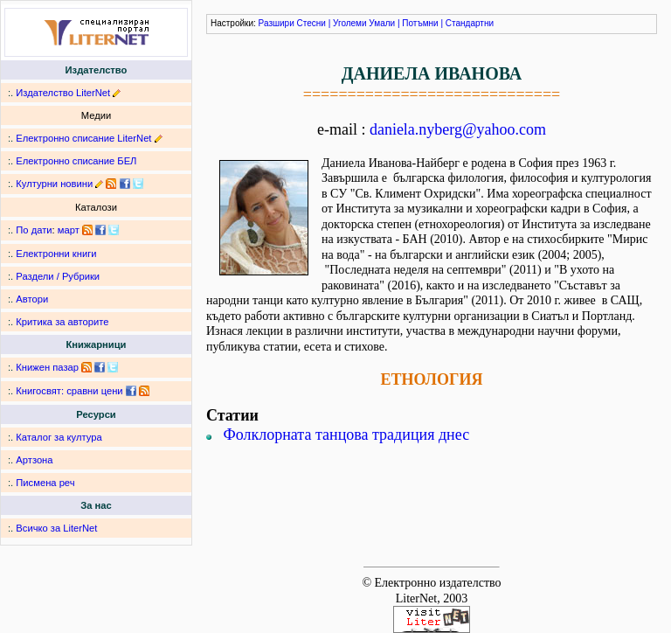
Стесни (311, 23)
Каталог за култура (58, 437)
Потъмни (420, 23)
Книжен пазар (47, 367)
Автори (32, 299)
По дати (34, 230)
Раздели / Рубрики (58, 276)
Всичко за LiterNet (56, 528)
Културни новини (54, 183)
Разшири (276, 23)
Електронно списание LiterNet (83, 138)
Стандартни (470, 23)
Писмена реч (45, 482)
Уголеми (350, 23)
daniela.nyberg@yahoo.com (458, 129)
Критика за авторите (62, 321)
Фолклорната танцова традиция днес (347, 434)
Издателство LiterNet (63, 92)
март (69, 230)
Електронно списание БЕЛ (76, 161)
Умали (382, 23)
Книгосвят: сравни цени (69, 391)
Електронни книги (56, 253)
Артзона (34, 460)
